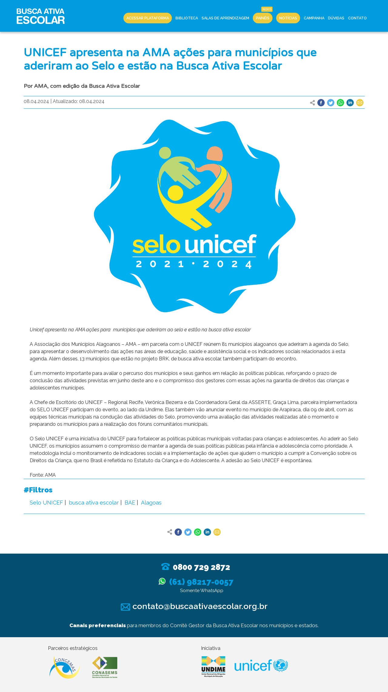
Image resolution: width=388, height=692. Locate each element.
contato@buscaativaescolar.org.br (194, 606)
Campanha (314, 18)
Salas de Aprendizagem (225, 18)
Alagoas (151, 502)
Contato (357, 18)
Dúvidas (336, 18)
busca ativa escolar (94, 502)
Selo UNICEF (46, 502)
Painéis (262, 18)
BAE (130, 502)
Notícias (288, 18)
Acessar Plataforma (147, 18)
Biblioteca (187, 18)
